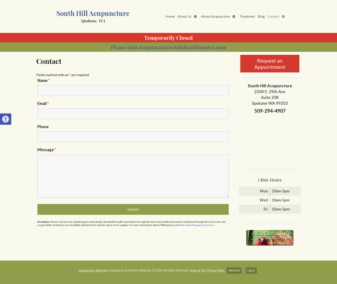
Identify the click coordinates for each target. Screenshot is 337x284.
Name (43, 80)
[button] (5, 119)
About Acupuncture (215, 16)
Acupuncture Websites (93, 270)
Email (43, 103)
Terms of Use (198, 270)
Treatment (247, 16)
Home (170, 16)
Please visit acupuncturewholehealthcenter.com (168, 47)
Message (46, 149)
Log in (251, 270)
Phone (43, 126)
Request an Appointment (269, 63)
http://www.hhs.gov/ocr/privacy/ (197, 225)
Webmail (234, 270)
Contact (273, 16)
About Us (184, 16)
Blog (261, 16)
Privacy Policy (215, 270)
